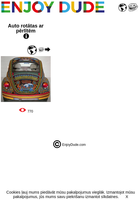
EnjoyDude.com (74, 145)
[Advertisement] (95, 76)
